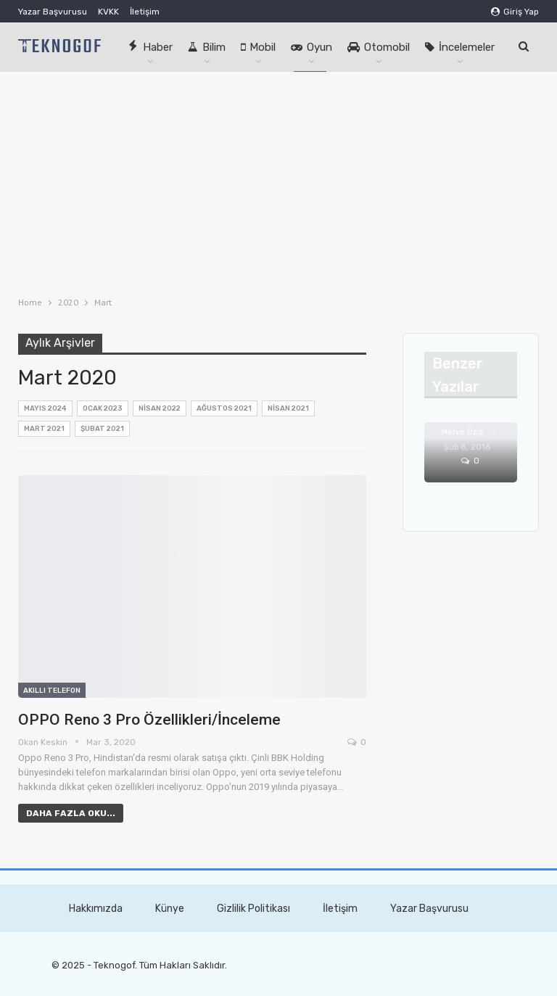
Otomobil (378, 47)
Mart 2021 (44, 428)
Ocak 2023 (103, 408)
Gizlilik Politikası (253, 908)
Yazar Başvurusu (52, 12)
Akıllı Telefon (52, 690)
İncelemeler (460, 47)
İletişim (145, 12)
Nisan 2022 (160, 408)
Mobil (258, 47)
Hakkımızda (96, 908)
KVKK (108, 12)
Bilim (207, 47)
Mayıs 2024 (45, 408)
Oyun (311, 47)
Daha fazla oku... (70, 813)
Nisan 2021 (288, 408)
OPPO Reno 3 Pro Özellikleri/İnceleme (149, 719)
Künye (169, 908)
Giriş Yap (515, 12)
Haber (150, 47)
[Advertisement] (278, 180)
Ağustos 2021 (224, 408)
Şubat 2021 (102, 428)
